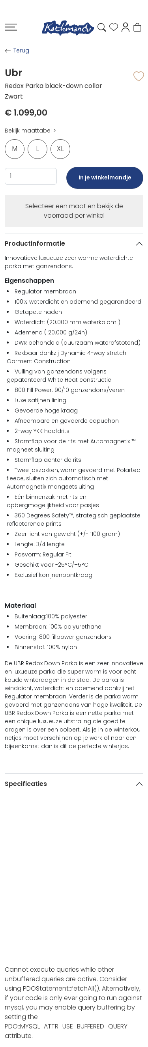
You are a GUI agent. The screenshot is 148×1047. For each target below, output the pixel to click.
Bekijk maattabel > (30, 130)
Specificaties (26, 783)
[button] (125, 27)
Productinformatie (35, 243)
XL (60, 148)
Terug (21, 50)
